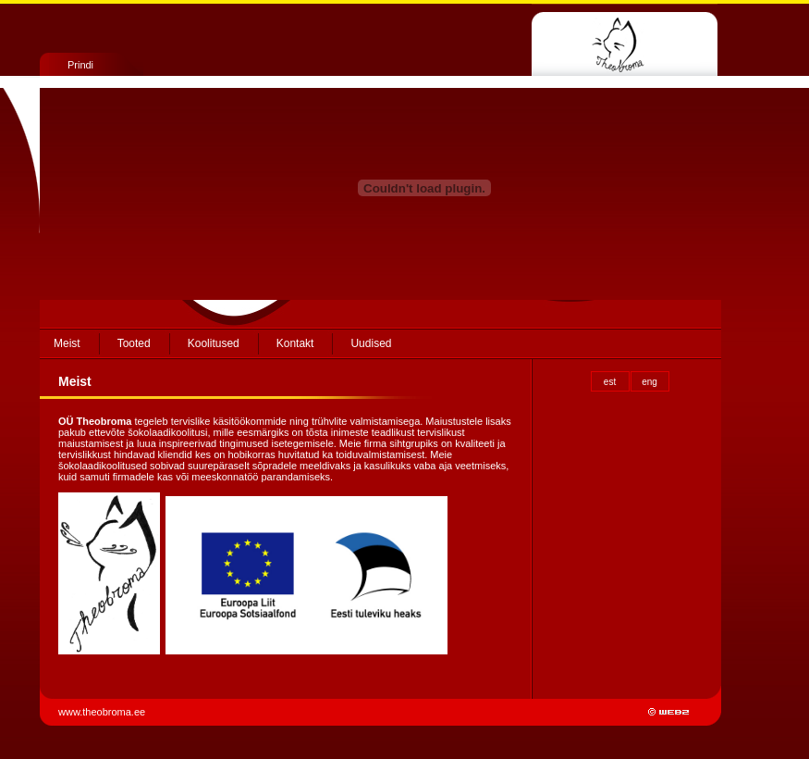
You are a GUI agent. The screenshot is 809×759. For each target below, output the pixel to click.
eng (649, 382)
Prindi (80, 64)
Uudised (370, 343)
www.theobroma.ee (103, 711)
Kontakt (295, 343)
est (610, 382)
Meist (67, 343)
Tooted (134, 343)
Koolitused (213, 343)
